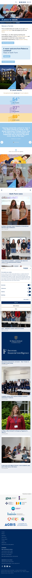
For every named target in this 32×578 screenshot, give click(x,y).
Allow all (16, 302)
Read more (6, 56)
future (3, 32)
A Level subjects (24, 93)
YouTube (23, 2)
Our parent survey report (8, 61)
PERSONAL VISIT (10, 22)
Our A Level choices (8, 42)
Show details (26, 299)
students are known (22, 36)
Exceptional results (9, 93)
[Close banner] (30, 268)
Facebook (19, 2)
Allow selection (16, 305)
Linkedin (25, 2)
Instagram (21, 2)
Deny (16, 308)
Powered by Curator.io (27, 493)
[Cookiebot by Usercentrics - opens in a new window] (23, 268)
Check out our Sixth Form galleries (16, 151)
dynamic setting (23, 39)
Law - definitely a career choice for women (13, 328)
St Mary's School (6, 2)
